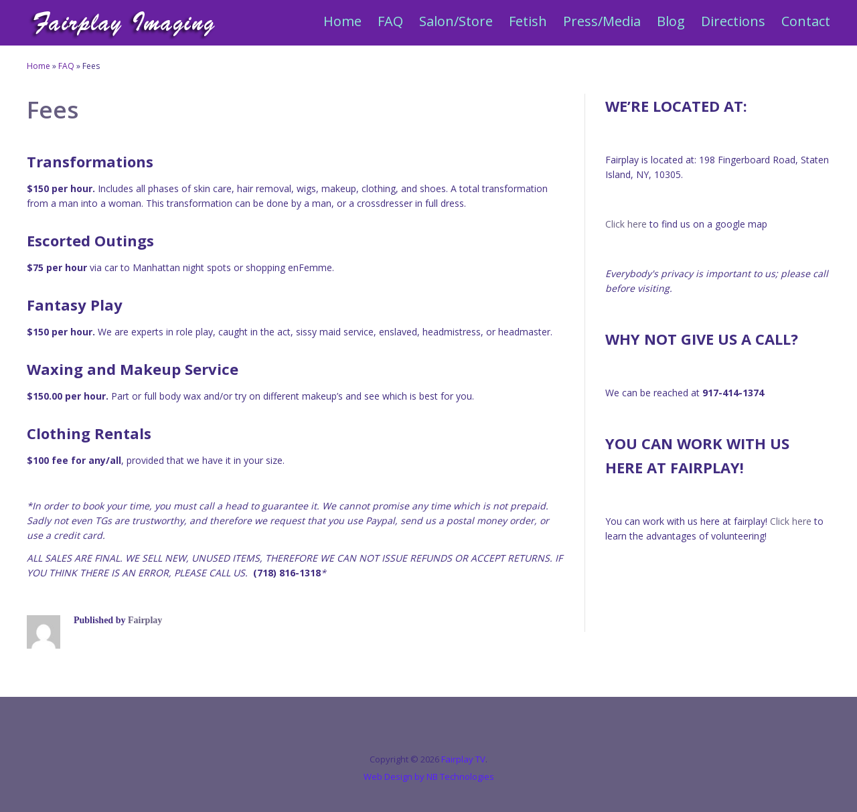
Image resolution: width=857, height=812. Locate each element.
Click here (626, 224)
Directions (733, 21)
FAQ (390, 21)
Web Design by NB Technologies (429, 776)
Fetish (528, 21)
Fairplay (145, 620)
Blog (671, 21)
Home (342, 21)
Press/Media (602, 21)
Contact (805, 21)
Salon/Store (456, 21)
